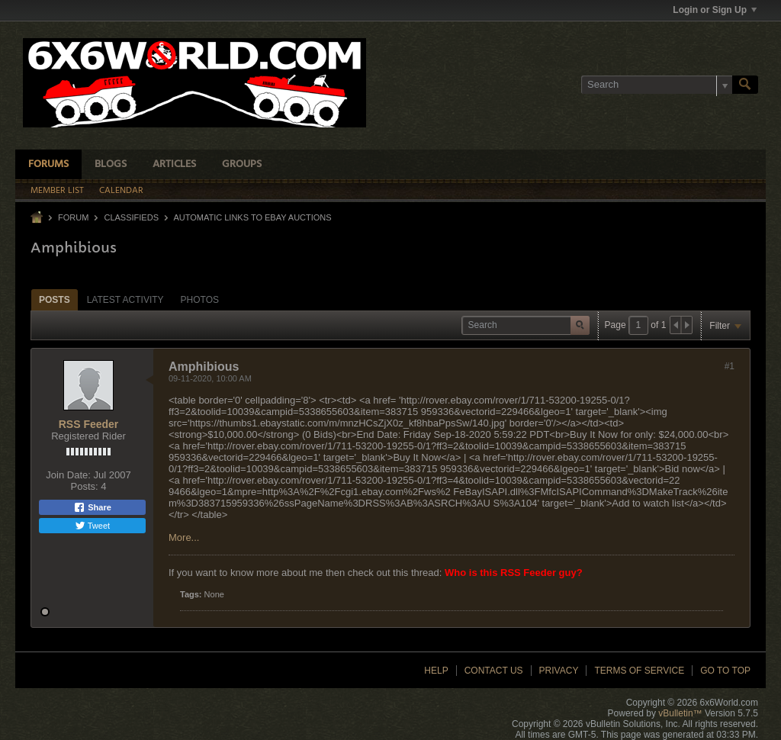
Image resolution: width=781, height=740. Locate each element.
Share (92, 507)
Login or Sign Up (715, 10)
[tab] (55, 299)
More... (184, 537)
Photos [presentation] (200, 299)
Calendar (121, 190)
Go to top (725, 670)
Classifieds (131, 217)
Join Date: (68, 475)
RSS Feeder (89, 424)
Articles (174, 164)
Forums (48, 164)
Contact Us (493, 670)
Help (436, 670)
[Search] (656, 85)
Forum (73, 217)
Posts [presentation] (54, 299)
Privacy (559, 670)
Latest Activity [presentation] (125, 299)
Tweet (92, 525)
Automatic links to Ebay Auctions (252, 217)
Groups (242, 164)
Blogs (111, 164)
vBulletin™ (680, 713)
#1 (729, 366)
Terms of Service (639, 670)
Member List (57, 190)
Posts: (84, 486)
